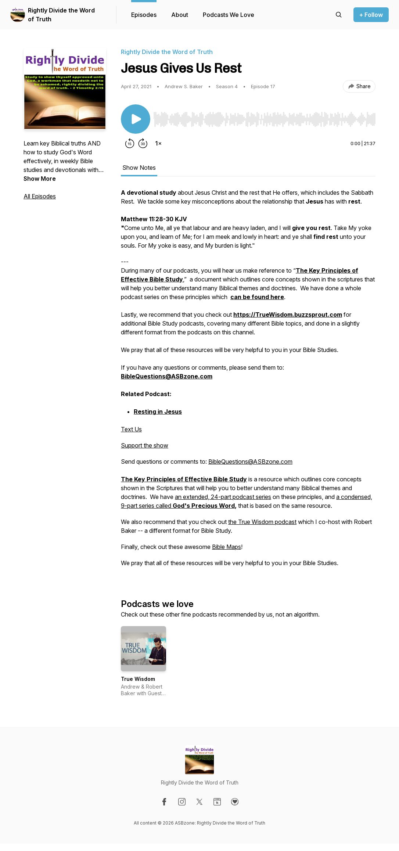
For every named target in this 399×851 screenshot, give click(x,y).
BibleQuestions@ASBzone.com (250, 461)
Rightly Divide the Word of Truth (61, 15)
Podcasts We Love (228, 14)
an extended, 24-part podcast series (223, 496)
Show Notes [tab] (139, 167)
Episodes (144, 14)
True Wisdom (138, 679)
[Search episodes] (339, 14)
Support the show (144, 445)
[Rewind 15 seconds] (130, 143)
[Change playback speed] (158, 143)
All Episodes (40, 196)
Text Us (131, 429)
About (179, 14)
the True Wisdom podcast (262, 521)
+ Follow (371, 14)
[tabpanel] (248, 381)
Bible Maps (226, 546)
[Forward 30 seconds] (143, 143)
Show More (40, 178)
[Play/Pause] (135, 119)
